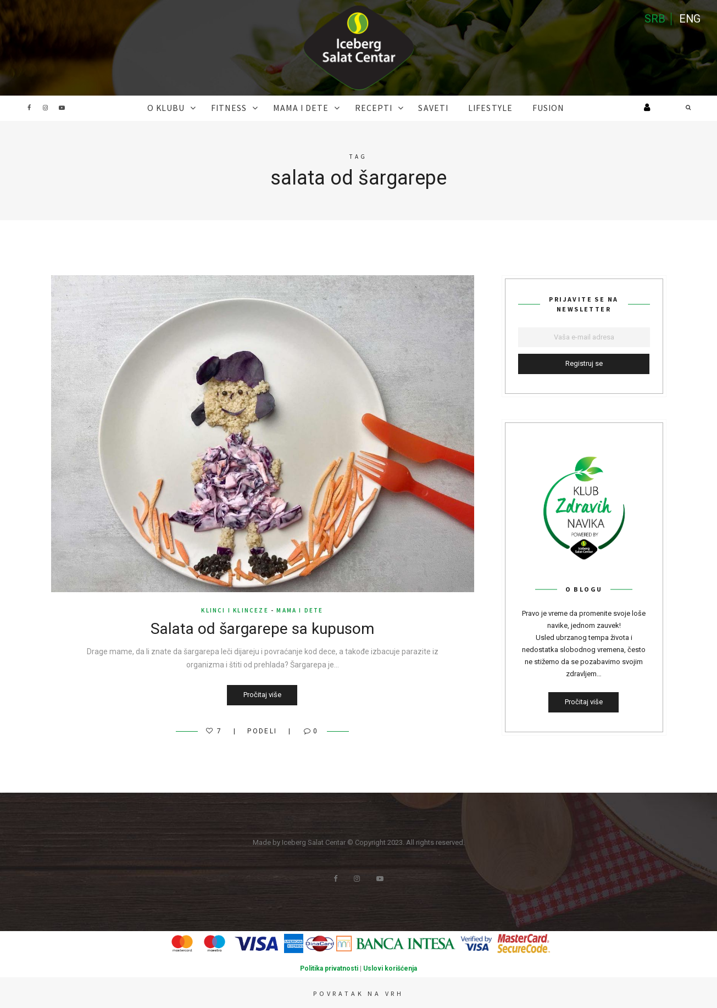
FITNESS (238, 107)
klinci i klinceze (234, 610)
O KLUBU (180, 107)
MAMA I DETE (305, 107)
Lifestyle (480, 107)
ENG (690, 19)
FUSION (533, 107)
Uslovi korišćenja (390, 968)
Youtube (62, 107)
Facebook (29, 107)
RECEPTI (372, 107)
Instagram (45, 107)
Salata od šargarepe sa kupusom (262, 628)
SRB (654, 19)
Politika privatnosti (329, 968)
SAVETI (428, 107)
